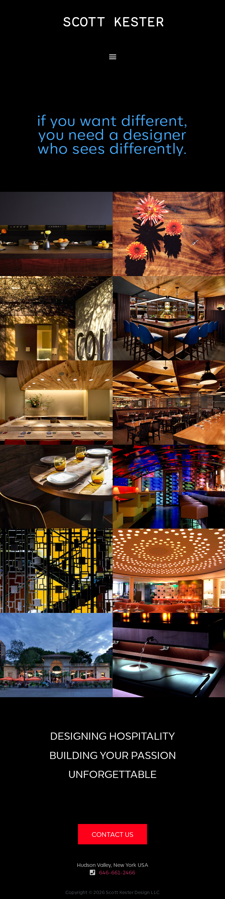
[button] (112, 56)
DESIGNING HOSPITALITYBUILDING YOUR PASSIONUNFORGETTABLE (112, 754)
